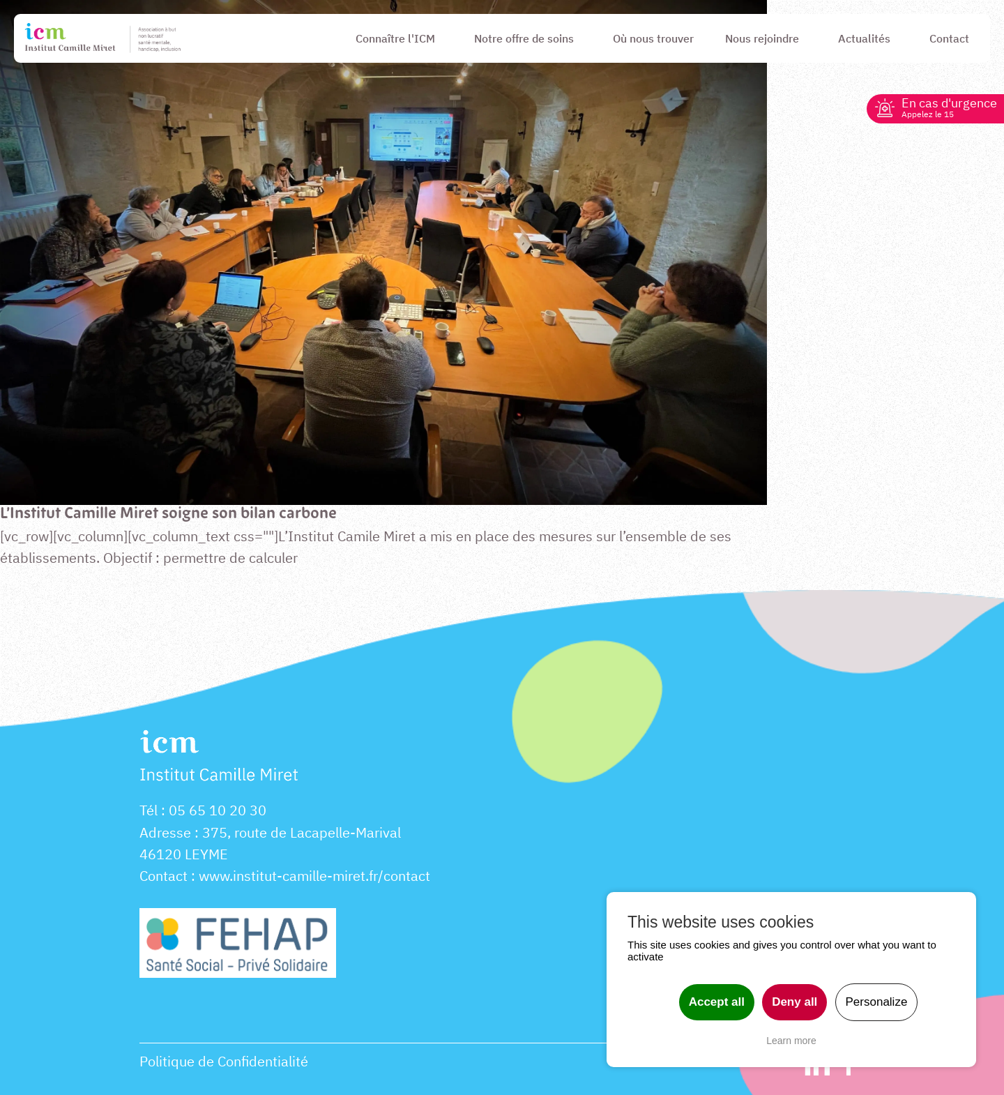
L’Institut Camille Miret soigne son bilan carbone (168, 514)
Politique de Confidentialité (223, 1061)
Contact (163, 875)
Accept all (717, 1002)
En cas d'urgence (949, 107)
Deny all (794, 1002)
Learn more (791, 1040)
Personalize (877, 1002)
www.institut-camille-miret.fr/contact (314, 875)
